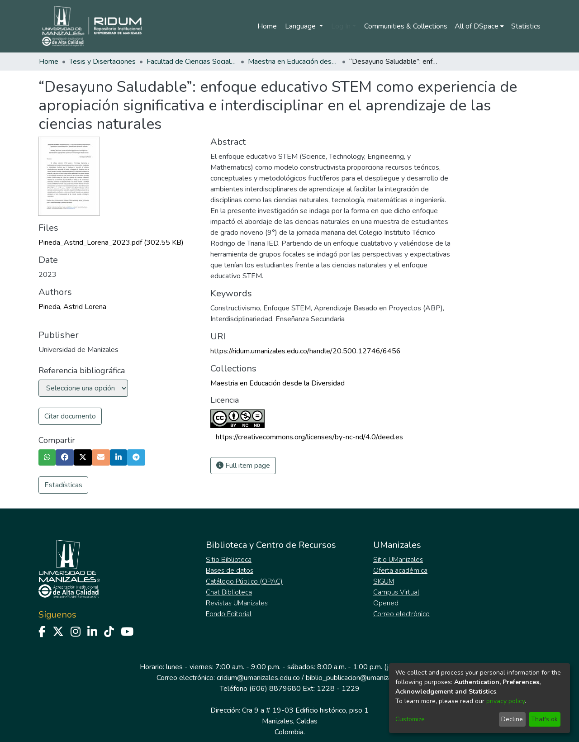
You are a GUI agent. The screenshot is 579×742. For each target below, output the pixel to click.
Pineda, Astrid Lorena (72, 307)
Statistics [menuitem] (526, 26)
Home (267, 26)
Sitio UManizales (398, 559)
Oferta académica (400, 570)
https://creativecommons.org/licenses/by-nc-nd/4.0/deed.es (309, 437)
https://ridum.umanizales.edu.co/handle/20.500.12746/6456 (305, 351)
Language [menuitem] (301, 26)
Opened (386, 603)
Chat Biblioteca (229, 592)
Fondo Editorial (229, 613)
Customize (410, 719)
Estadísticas (63, 485)
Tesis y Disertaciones (102, 62)
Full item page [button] (243, 466)
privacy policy (505, 701)
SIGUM (383, 581)
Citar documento (70, 416)
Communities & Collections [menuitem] (405, 26)
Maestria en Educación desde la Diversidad (293, 62)
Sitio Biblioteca (229, 559)
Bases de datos (229, 570)
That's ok (544, 719)
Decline (512, 719)
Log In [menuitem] (341, 26)
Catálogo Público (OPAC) (244, 581)
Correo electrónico (401, 613)
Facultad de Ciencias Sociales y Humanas (192, 62)
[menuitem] (479, 26)
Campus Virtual (396, 592)
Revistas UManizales (237, 603)
